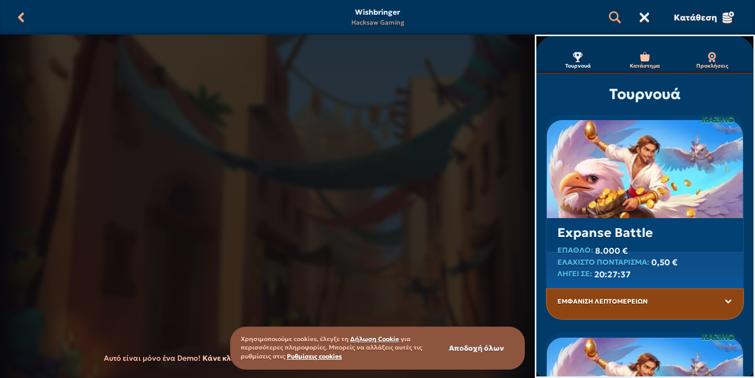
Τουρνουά (578, 60)
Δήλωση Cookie (374, 339)
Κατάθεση (704, 17)
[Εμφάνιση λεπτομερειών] (728, 301)
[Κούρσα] (644, 17)
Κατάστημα (645, 60)
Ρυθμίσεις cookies (314, 356)
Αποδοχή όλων (476, 348)
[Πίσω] (21, 17)
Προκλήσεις (712, 60)
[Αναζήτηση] (615, 17)
